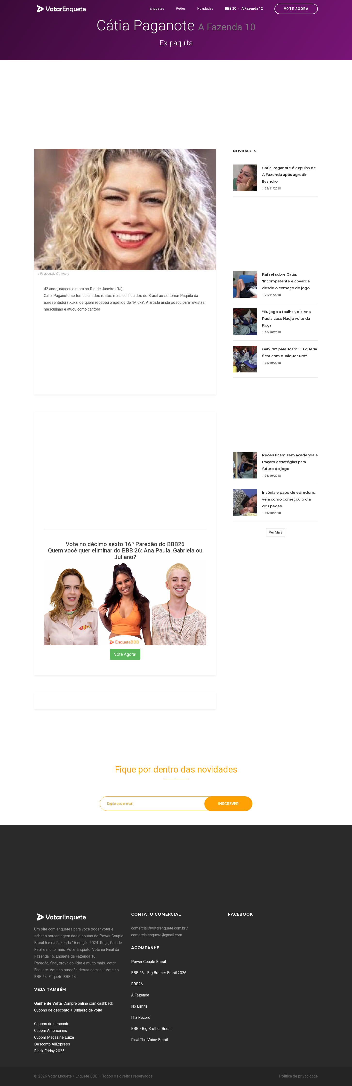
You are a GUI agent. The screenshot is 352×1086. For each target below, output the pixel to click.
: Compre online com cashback (73, 1003)
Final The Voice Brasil (149, 1039)
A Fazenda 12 (252, 8)
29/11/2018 (271, 188)
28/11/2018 (271, 295)
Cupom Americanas (50, 1030)
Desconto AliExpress (52, 1044)
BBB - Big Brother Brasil (151, 1028)
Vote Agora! (125, 654)
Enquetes (157, 8)
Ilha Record (140, 1017)
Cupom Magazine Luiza (54, 1037)
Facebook (240, 914)
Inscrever (228, 803)
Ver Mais (275, 532)
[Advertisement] (176, 97)
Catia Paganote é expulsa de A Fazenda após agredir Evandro (289, 174)
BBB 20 (230, 8)
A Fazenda (140, 995)
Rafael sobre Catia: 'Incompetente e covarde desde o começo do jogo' (286, 281)
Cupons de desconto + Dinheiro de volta (68, 1010)
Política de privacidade (298, 1076)
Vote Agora (296, 9)
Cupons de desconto (51, 1023)
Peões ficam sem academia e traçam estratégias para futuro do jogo (290, 462)
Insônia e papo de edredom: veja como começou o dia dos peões (288, 499)
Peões (181, 8)
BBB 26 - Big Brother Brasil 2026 (158, 973)
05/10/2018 (271, 332)
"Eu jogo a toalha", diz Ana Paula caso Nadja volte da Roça (286, 318)
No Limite (139, 1006)
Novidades (205, 8)
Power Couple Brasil (148, 961)
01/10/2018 (271, 513)
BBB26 (137, 984)
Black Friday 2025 (49, 1051)
